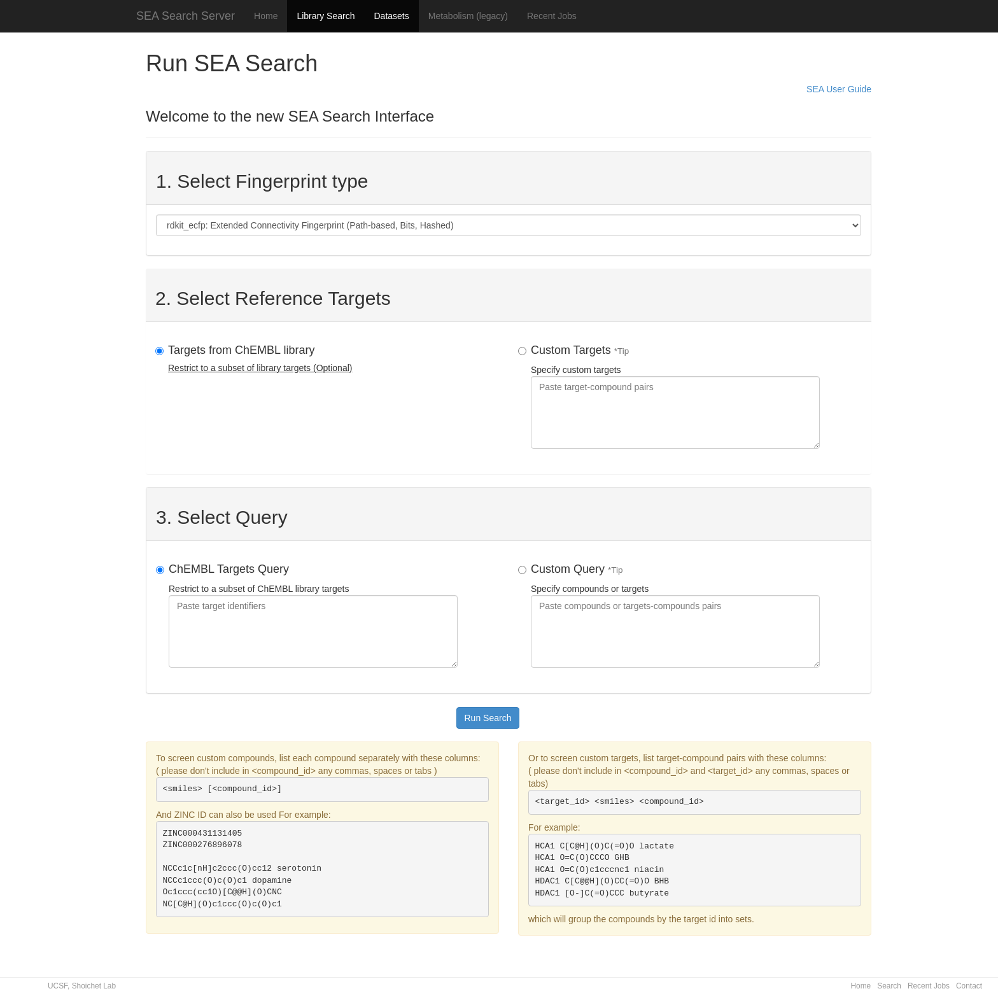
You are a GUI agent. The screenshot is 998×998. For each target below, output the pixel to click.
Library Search (326, 16)
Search (889, 985)
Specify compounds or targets (675, 615)
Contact (969, 985)
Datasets (391, 16)
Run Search (488, 718)
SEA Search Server (185, 16)
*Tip (621, 351)
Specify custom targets (675, 396)
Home (266, 16)
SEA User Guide (838, 89)
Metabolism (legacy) (468, 16)
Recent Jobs (552, 16)
